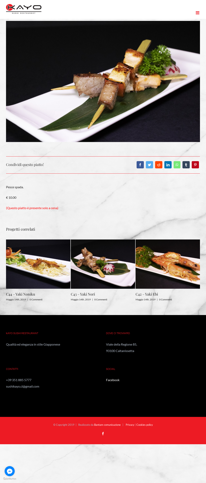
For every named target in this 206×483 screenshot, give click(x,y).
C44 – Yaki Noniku (20, 294)
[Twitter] (149, 164)
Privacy (130, 424)
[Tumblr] (186, 164)
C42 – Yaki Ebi (147, 294)
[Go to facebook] (10, 471)
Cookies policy (144, 424)
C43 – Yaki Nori (83, 294)
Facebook (112, 380)
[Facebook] (140, 164)
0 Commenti (36, 299)
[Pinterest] (195, 164)
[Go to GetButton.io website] (9, 479)
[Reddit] (158, 164)
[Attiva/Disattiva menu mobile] (198, 13)
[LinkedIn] (168, 164)
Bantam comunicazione (107, 424)
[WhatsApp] (177, 164)
